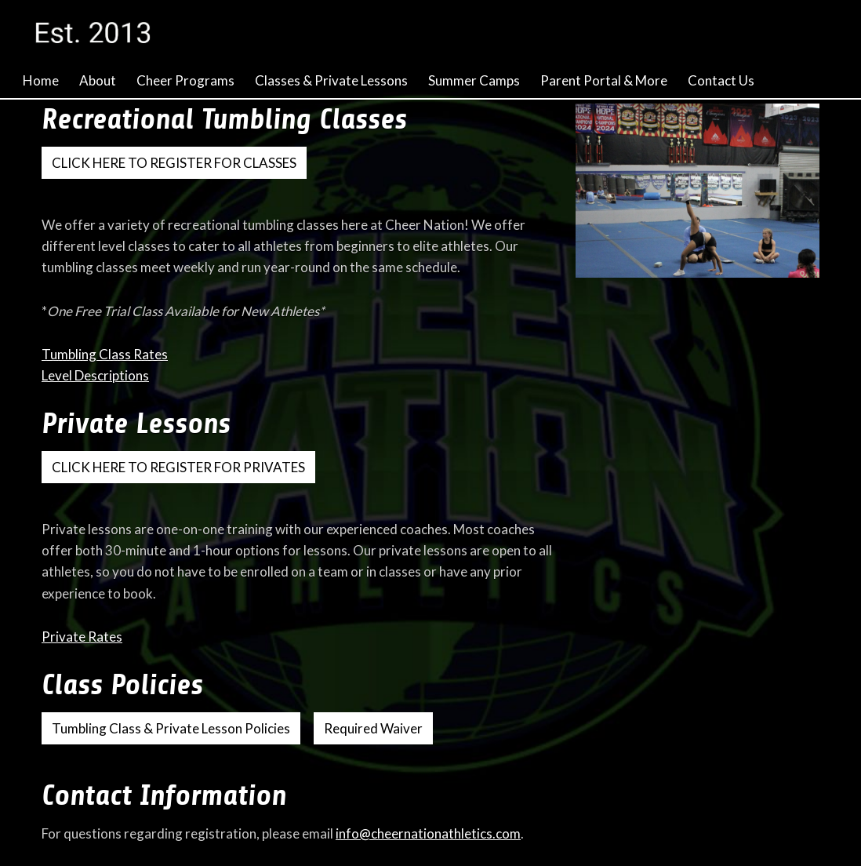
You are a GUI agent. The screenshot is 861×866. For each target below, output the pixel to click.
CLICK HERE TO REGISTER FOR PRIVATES (178, 467)
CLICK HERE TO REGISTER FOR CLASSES (174, 163)
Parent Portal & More (603, 80)
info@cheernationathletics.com (428, 833)
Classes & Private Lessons (331, 80)
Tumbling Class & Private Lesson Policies (171, 728)
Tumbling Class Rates (105, 354)
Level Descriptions (95, 375)
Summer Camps (474, 80)
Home (41, 80)
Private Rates (82, 636)
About (97, 80)
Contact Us (721, 80)
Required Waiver (373, 728)
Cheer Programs (185, 80)
